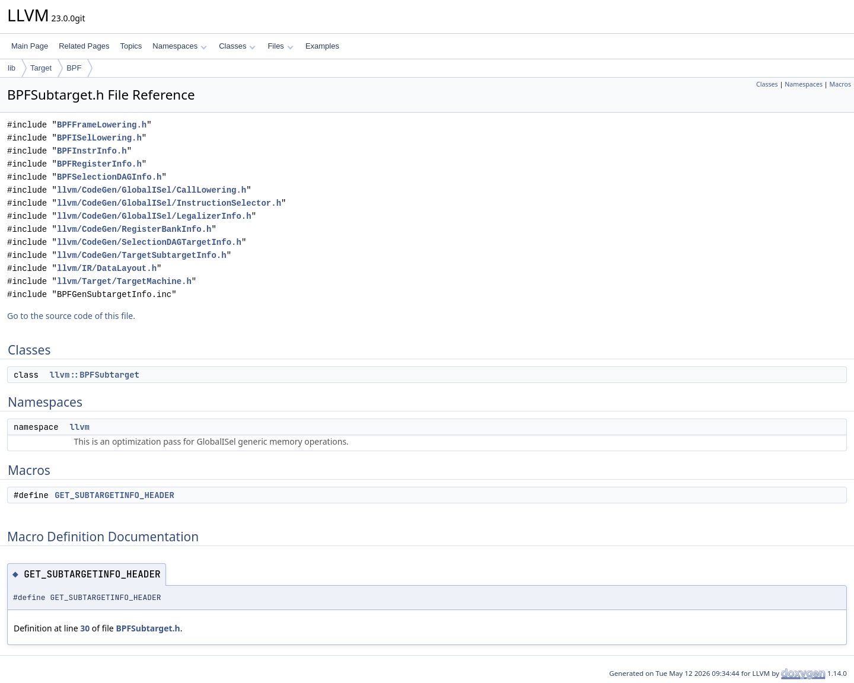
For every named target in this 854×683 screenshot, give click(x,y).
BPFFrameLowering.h (101, 124)
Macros (841, 84)
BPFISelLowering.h (99, 137)
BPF (73, 67)
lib (11, 67)
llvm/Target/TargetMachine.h (124, 281)
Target (41, 67)
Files (280, 46)
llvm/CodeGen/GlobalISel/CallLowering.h (151, 190)
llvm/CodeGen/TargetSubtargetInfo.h (142, 255)
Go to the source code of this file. (71, 315)
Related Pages (84, 46)
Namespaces (179, 46)
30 (85, 628)
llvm (79, 427)
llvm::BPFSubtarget (94, 374)
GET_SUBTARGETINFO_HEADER (114, 495)
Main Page (29, 46)
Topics (131, 46)
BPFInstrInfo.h (92, 151)
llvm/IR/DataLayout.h (107, 268)
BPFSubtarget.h (148, 628)
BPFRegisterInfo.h (99, 164)
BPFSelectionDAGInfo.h (109, 177)
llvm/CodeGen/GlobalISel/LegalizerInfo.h (154, 216)
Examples (322, 46)
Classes (237, 46)
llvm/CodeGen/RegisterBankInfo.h (134, 229)
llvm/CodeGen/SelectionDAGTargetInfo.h (149, 242)
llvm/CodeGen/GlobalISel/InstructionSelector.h (169, 203)
